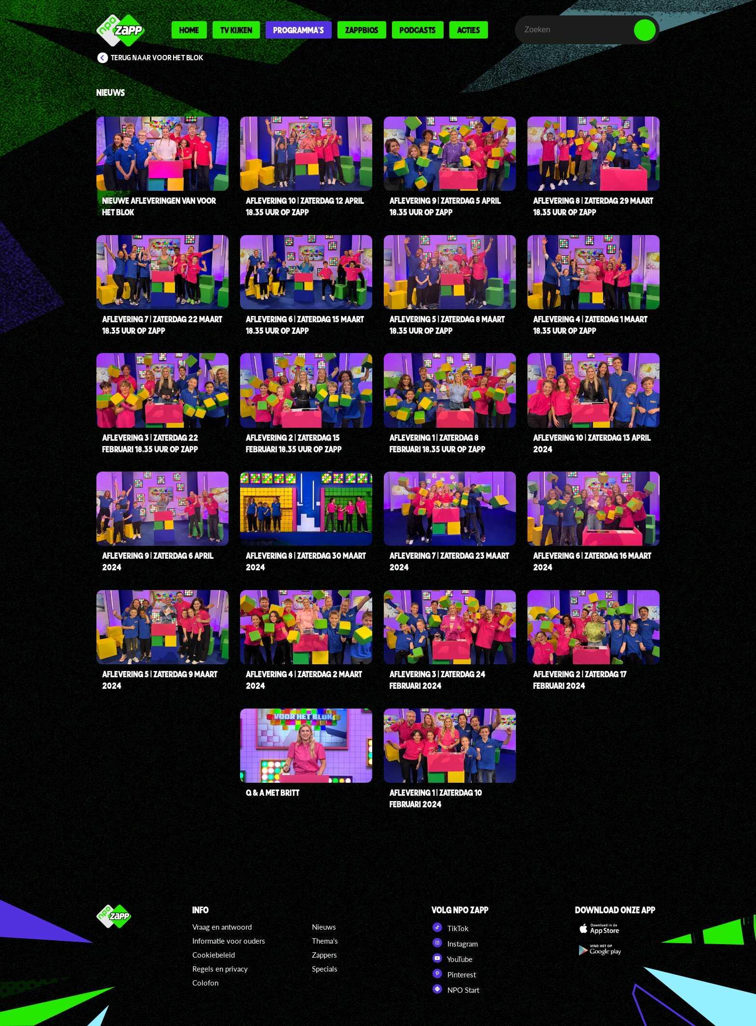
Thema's (325, 940)
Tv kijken (236, 30)
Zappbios (361, 30)
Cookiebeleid (213, 954)
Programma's (298, 30)
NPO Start (455, 989)
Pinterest (454, 973)
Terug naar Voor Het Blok (157, 57)
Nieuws (324, 926)
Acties (468, 30)
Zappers (324, 954)
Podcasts (418, 30)
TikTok (450, 927)
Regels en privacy (220, 968)
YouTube (452, 958)
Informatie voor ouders (228, 940)
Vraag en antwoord (222, 926)
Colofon (205, 982)
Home (189, 30)
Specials (325, 968)
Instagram (455, 942)
